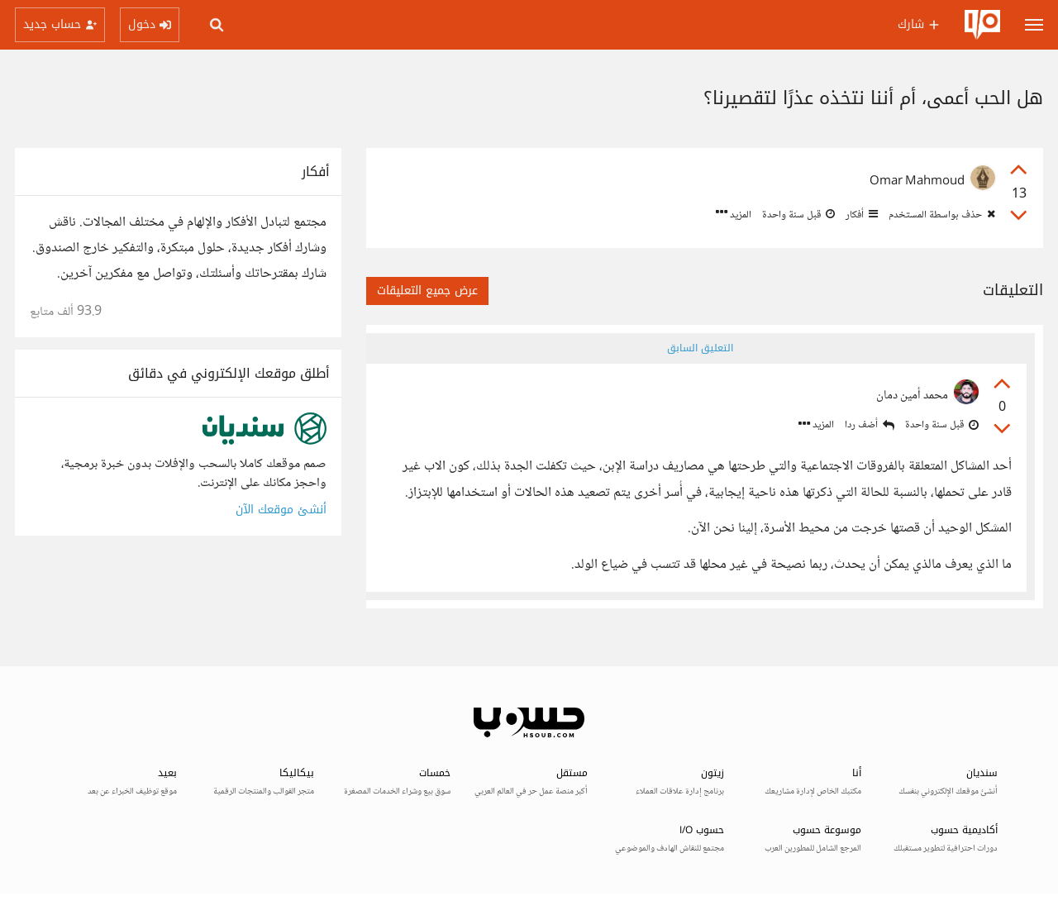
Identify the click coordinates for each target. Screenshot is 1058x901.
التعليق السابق (700, 348)
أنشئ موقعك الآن (281, 509)
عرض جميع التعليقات (427, 290)
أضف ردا (869, 425)
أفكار (860, 215)
